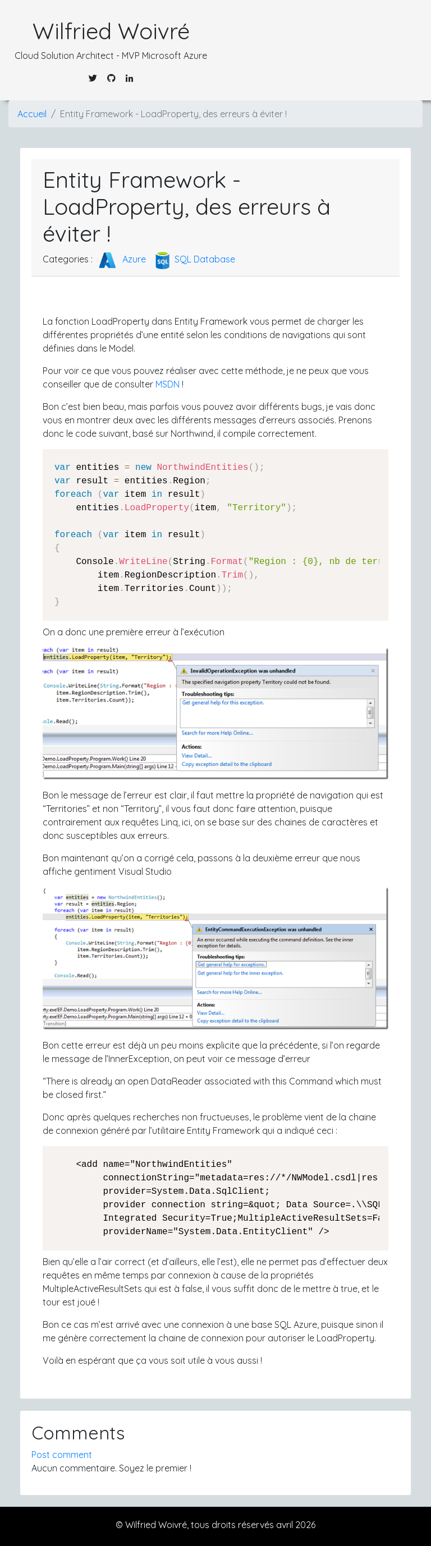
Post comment (61, 1454)
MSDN (167, 384)
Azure (120, 259)
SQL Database (194, 259)
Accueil (32, 113)
